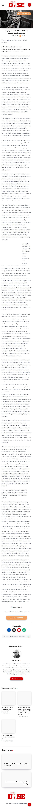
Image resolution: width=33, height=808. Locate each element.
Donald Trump (14, 612)
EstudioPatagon (22, 803)
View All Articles (16, 678)
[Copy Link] (16, 636)
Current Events (17, 607)
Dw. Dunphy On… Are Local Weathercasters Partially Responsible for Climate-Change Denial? (24, 711)
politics (21, 612)
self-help (26, 612)
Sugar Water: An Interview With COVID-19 (8, 737)
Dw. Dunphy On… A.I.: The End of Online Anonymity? (8, 709)
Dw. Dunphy (15, 660)
